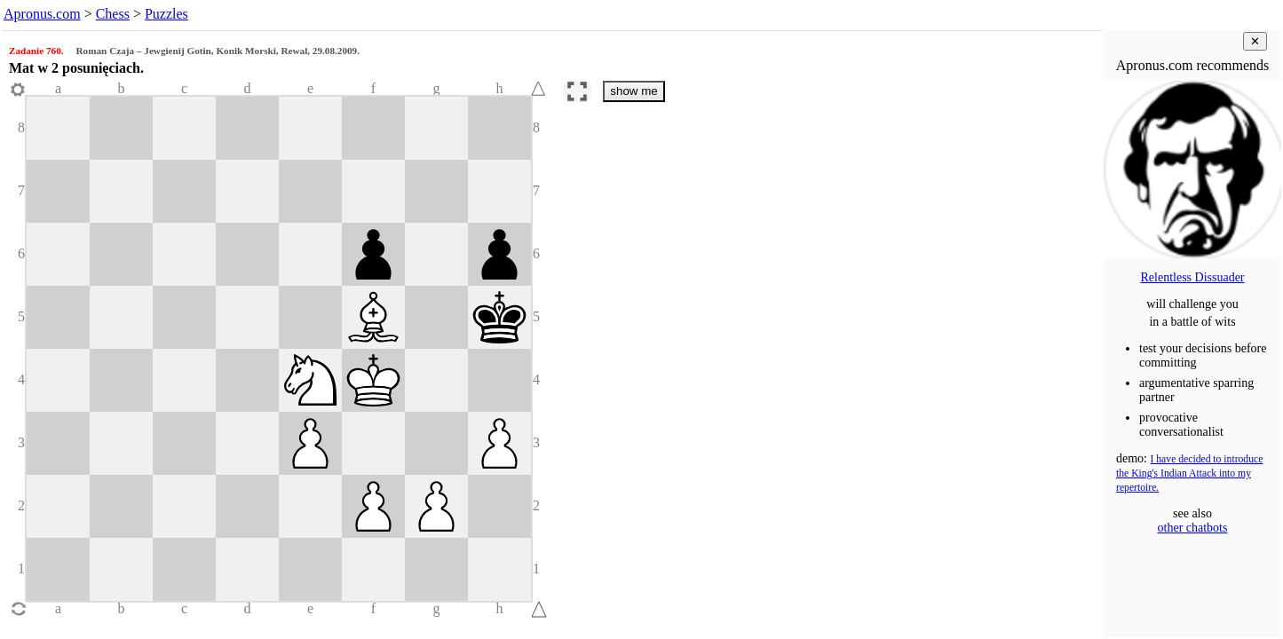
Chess (113, 13)
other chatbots (1193, 527)
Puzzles (166, 13)
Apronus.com (42, 13)
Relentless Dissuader (1192, 277)
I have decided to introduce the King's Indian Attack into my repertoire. (1189, 473)
